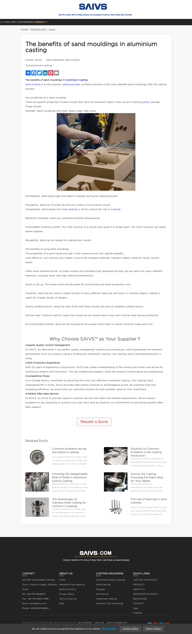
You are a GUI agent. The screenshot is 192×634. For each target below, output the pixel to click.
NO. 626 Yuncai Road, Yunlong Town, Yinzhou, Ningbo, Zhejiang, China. (39, 584)
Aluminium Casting (77, 80)
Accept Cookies (130, 629)
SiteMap (137, 613)
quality (145, 102)
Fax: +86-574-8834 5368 (35, 599)
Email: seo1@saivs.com (34, 603)
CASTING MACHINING (94, 23)
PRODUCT (67, 22)
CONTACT (178, 22)
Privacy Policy (66, 594)
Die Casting (102, 594)
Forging (100, 589)
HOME (13, 22)
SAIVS (38, 60)
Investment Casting (106, 599)
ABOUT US (39, 22)
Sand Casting (33, 84)
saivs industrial (85, 622)
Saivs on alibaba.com (117, 622)
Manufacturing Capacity (72, 584)
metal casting (69, 209)
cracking (115, 209)
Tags (135, 608)
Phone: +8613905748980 (35, 608)
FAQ (61, 603)
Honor (62, 580)
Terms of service (68, 599)
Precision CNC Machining (109, 603)
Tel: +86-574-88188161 (34, 594)
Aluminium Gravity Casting (110, 580)
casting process (71, 84)
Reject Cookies (153, 629)
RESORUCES (148, 22)
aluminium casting (41, 65)
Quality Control (67, 589)
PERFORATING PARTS (123, 22)
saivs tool (99, 622)
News (52, 29)
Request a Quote (94, 422)
